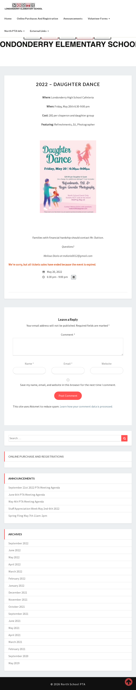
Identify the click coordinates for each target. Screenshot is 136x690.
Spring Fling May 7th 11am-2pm (27, 515)
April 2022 (14, 564)
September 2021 (18, 613)
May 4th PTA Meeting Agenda (26, 501)
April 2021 (14, 635)
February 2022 (16, 578)
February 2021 (16, 649)
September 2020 (18, 656)
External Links (39, 30)
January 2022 (16, 585)
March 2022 (15, 571)
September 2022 (18, 543)
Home (8, 18)
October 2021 (16, 606)
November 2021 (17, 599)
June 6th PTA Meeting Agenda (26, 494)
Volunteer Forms (99, 18)
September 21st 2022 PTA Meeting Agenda (34, 487)
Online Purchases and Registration (37, 18)
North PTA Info (14, 30)
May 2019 (13, 663)
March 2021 (15, 642)
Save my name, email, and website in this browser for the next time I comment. (68, 385)
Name (29, 363)
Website (107, 363)
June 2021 (14, 621)
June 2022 (14, 550)
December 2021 (17, 592)
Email (68, 363)
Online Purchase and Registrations (36, 456)
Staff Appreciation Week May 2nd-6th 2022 (33, 508)
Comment (68, 334)
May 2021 (13, 628)
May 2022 (13, 557)
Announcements (73, 18)
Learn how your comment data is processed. (86, 406)
